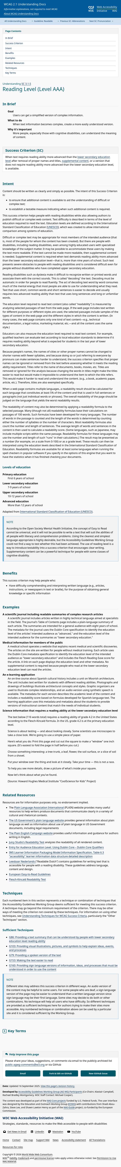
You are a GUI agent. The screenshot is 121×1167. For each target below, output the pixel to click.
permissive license (44, 1158)
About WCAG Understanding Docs (21, 13)
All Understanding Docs (15, 21)
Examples (10, 58)
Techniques (11, 67)
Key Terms (10, 72)
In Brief (9, 37)
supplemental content (75, 161)
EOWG (72, 1104)
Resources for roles (13, 1147)
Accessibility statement (74, 1139)
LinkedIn (39, 1131)
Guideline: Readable (42, 21)
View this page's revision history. (58, 1086)
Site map (28, 1139)
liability (13, 1158)
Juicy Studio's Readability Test (26, 842)
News (56, 1139)
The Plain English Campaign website (31, 833)
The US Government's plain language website (36, 820)
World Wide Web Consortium (37, 1154)
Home (6, 1139)
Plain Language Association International (39, 807)
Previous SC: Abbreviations (71, 21)
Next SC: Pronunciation (101, 21)
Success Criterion (14, 43)
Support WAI (43, 1139)
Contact (16, 1139)
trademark (23, 1158)
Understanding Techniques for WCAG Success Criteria (54, 916)
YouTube (76, 1131)
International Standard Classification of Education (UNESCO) (56, 511)
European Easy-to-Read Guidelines (29, 874)
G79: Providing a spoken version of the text (35, 955)
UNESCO (53, 227)
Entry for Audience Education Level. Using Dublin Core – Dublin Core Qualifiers (56, 847)
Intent (8, 48)
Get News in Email (16, 1131)
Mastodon (57, 1131)
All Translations (97, 1139)
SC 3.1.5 (26, 84)
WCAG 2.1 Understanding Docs (25, 4)
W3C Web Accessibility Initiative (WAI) (33, 1118)
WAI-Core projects (56, 1100)
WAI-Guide (69, 1107)
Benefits (9, 53)
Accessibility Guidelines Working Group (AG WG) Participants (50, 1091)
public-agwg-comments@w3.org (25, 1064)
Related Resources (14, 63)
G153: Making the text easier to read (31, 960)
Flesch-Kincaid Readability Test (27, 879)
